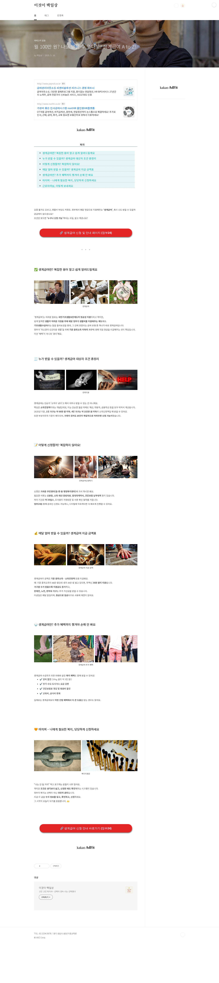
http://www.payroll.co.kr (48, 84)
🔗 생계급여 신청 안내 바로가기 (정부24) (85, 828)
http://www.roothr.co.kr (48, 104)
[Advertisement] (85, 875)
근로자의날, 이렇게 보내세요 (57, 186)
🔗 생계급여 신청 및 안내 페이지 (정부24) (86, 232)
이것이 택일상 (46, 5)
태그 (47, 15)
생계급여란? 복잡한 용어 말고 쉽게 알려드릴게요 (68, 153)
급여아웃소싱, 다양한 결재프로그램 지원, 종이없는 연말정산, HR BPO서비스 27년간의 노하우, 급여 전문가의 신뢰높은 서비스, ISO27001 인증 (76, 93)
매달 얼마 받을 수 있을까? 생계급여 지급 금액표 (68, 169)
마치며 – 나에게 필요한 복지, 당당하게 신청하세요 (69, 180)
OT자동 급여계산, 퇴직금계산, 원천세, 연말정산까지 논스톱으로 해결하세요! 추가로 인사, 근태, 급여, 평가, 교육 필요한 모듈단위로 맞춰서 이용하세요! (76, 113)
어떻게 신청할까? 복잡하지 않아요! (61, 164)
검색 (176, 5)
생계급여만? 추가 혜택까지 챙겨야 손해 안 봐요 (67, 175)
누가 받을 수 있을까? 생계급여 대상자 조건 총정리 (69, 158)
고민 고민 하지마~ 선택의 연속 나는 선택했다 (57, 930)
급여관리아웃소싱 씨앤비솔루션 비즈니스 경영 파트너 (65, 87)
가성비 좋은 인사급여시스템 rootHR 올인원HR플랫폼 (66, 108)
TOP (182, 973)
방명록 (60, 15)
